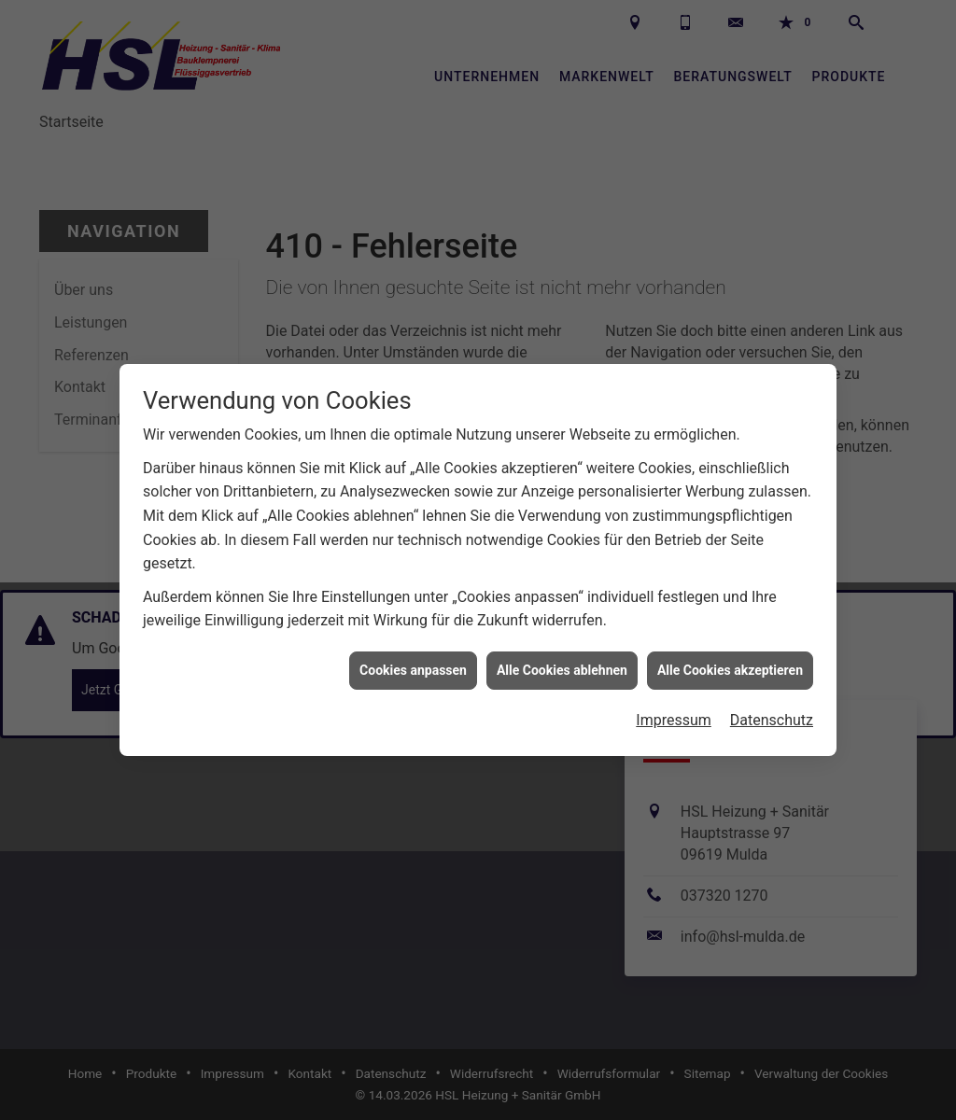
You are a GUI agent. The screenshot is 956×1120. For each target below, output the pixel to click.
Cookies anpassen (413, 664)
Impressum (673, 714)
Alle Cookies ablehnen (562, 664)
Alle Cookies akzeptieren (730, 664)
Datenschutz (771, 714)
